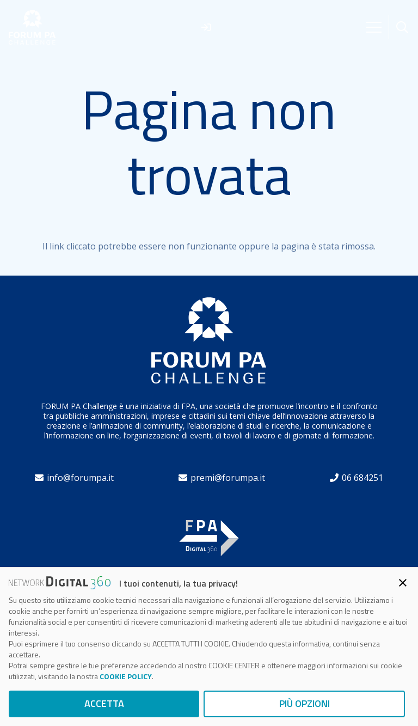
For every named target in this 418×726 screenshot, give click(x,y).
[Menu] (374, 27)
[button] (402, 27)
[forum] (32, 27)
